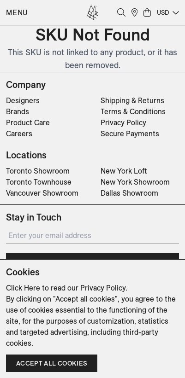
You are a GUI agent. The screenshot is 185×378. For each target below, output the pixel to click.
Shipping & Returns (132, 100)
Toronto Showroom (38, 170)
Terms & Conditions (133, 111)
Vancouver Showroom (42, 193)
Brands (17, 111)
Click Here (23, 287)
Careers (19, 133)
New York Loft (124, 170)
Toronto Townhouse (39, 181)
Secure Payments (130, 133)
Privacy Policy (123, 122)
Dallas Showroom (129, 193)
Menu (17, 12)
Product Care (28, 122)
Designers (23, 100)
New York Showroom (135, 181)
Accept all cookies (51, 363)
